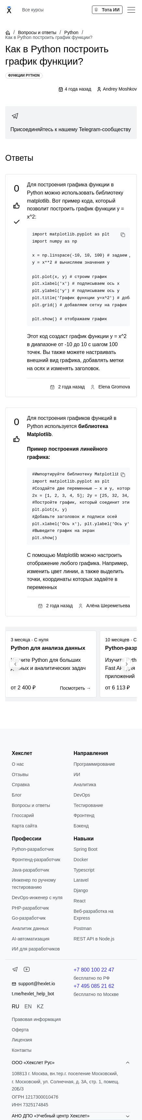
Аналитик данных (30, 928)
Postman (83, 928)
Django (81, 890)
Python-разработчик (33, 849)
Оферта (20, 1029)
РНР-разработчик (30, 908)
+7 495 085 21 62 (94, 986)
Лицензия (22, 1039)
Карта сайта (24, 825)
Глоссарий (23, 815)
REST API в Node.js (94, 938)
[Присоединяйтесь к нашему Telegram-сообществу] (71, 122)
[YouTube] (26, 970)
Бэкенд (81, 825)
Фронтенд (84, 815)
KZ (40, 1006)
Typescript (84, 870)
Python (71, 32)
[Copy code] (122, 234)
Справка (21, 784)
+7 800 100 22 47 (94, 970)
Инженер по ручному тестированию (34, 883)
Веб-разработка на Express (94, 915)
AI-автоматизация (30, 938)
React (80, 900)
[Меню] (131, 9)
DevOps (82, 795)
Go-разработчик (28, 918)
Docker (81, 859)
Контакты (21, 1050)
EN (28, 1006)
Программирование (94, 764)
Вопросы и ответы (37, 32)
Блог (16, 795)
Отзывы (20, 774)
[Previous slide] (15, 664)
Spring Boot (85, 849)
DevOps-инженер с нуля (37, 897)
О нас (18, 764)
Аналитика (85, 784)
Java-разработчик (30, 870)
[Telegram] (15, 970)
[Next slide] (126, 664)
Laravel (81, 880)
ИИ (77, 774)
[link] (71, 122)
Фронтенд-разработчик (36, 859)
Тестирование (88, 805)
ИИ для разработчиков (36, 948)
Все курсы (33, 9)
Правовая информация (36, 1019)
